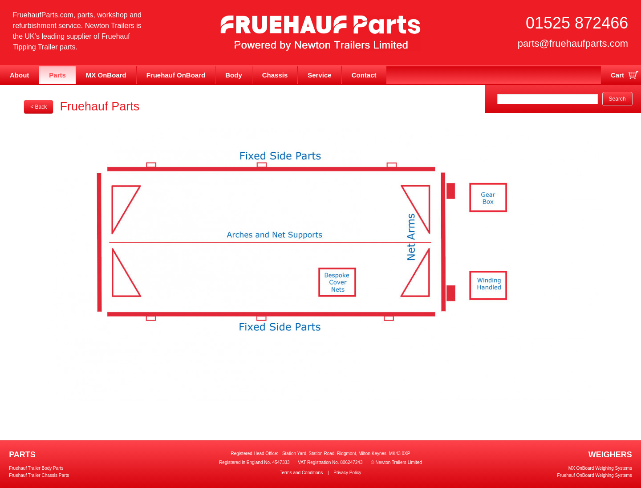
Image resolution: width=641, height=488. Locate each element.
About (19, 75)
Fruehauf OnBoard (176, 75)
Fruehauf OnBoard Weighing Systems (594, 475)
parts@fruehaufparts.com (573, 43)
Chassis (275, 75)
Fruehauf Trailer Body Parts (36, 468)
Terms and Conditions (301, 472)
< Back (38, 107)
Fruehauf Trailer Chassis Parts (39, 475)
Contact (364, 75)
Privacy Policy (347, 472)
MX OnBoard (106, 75)
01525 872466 (577, 23)
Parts (57, 75)
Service (319, 75)
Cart (617, 75)
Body (233, 75)
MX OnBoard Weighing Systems (600, 468)
